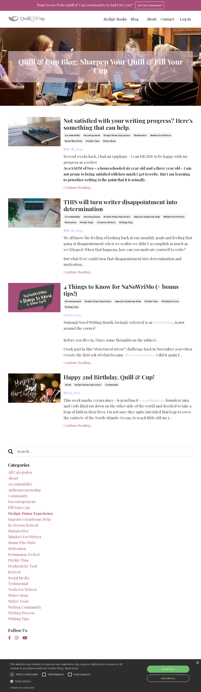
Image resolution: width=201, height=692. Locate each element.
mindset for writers (160, 135)
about (68, 386)
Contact (167, 19)
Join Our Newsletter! (150, 5)
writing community (24, 609)
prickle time (92, 141)
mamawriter (140, 135)
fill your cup (19, 509)
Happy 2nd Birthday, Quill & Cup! (112, 379)
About (152, 19)
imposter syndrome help (147, 217)
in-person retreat (23, 527)
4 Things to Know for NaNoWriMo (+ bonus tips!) (123, 291)
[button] (69, 681)
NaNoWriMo (163, 324)
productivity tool (22, 568)
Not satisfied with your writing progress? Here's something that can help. (121, 124)
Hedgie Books (115, 19)
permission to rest (24, 556)
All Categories (20, 474)
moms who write (73, 141)
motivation (70, 223)
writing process (170, 303)
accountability (72, 135)
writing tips (126, 223)
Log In (185, 19)
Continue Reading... (78, 188)
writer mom (109, 141)
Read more (71, 668)
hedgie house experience (117, 135)
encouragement (92, 135)
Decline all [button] (168, 678)
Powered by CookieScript (22, 688)
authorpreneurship (24, 492)
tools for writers (106, 223)
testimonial (111, 386)
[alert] (100, 675)
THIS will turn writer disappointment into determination (123, 206)
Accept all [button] (168, 669)
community (18, 498)
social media (18, 579)
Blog (134, 19)
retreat (14, 574)
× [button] (197, 662)
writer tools (18, 603)
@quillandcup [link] (154, 402)
